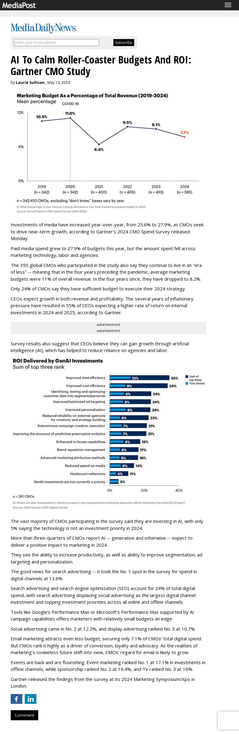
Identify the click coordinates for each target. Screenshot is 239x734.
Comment (24, 715)
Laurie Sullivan (30, 82)
